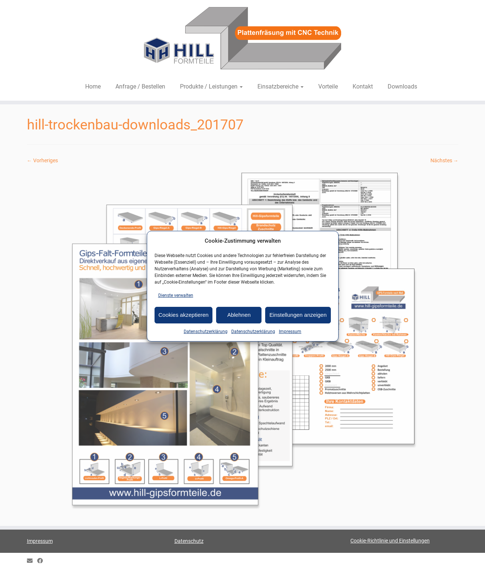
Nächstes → (444, 160)
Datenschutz (189, 541)
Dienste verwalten (175, 295)
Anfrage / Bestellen (140, 86)
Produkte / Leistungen (211, 86)
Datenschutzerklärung (206, 331)
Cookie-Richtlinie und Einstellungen (390, 541)
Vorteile (328, 86)
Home (93, 86)
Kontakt (363, 86)
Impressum (290, 331)
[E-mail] (32, 561)
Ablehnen (238, 315)
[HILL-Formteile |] (242, 39)
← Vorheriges (42, 160)
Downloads (402, 86)
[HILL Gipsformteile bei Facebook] (42, 561)
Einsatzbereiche (280, 86)
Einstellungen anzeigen (297, 315)
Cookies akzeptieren (184, 315)
